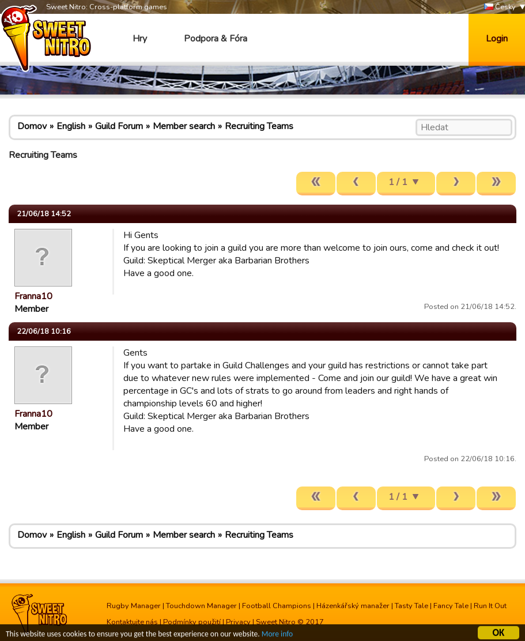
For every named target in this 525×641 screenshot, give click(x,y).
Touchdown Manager (201, 606)
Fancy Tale (451, 606)
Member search (184, 126)
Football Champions (276, 606)
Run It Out (490, 606)
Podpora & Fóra (215, 38)
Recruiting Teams (259, 126)
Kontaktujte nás (132, 622)
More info (277, 635)
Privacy (238, 622)
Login (497, 38)
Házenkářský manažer (353, 606)
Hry (140, 38)
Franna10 (33, 296)
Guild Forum (119, 126)
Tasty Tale (411, 606)
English (70, 126)
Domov (32, 126)
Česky (500, 7)
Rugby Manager (134, 606)
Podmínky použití (192, 622)
